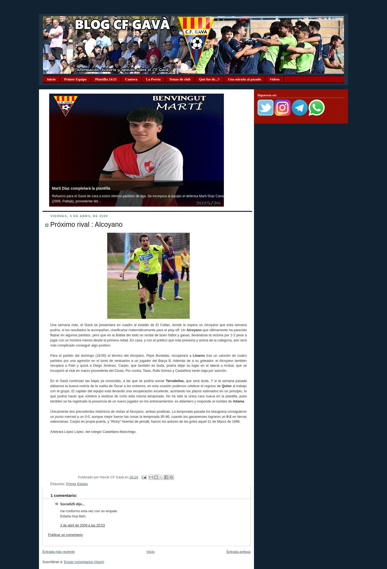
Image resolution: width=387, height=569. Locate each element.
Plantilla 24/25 (106, 79)
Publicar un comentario (65, 535)
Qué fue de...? (209, 79)
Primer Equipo (75, 79)
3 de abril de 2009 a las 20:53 (82, 525)
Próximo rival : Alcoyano (86, 224)
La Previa (153, 79)
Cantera (131, 79)
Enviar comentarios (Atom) (84, 562)
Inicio (51, 79)
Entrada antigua (238, 552)
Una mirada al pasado (244, 79)
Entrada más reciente (58, 552)
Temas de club (180, 79)
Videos (275, 79)
